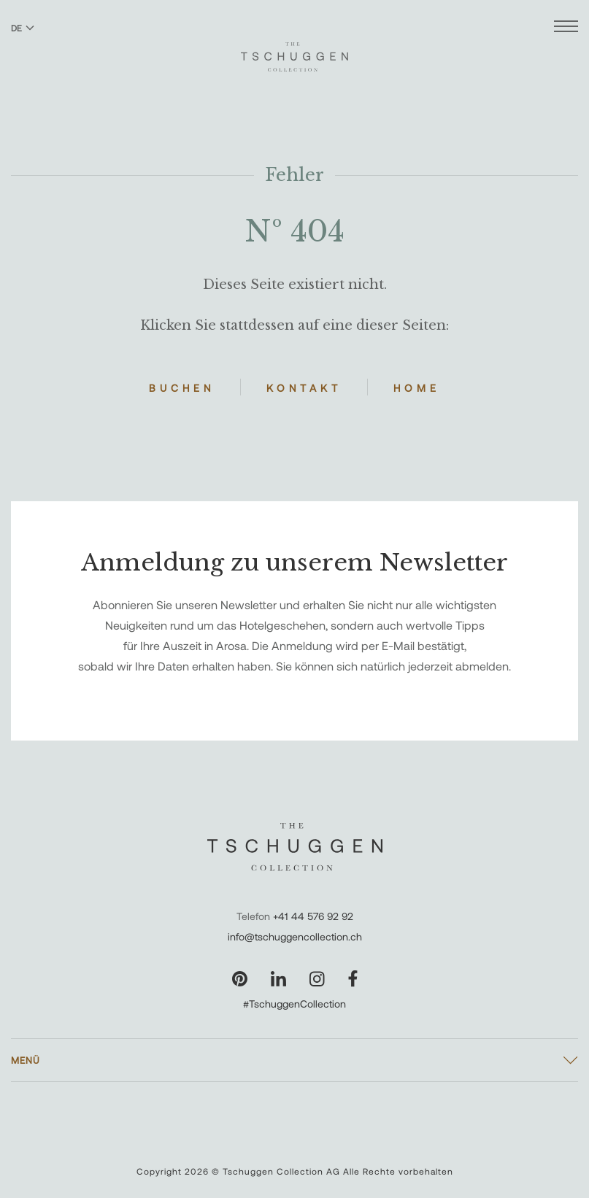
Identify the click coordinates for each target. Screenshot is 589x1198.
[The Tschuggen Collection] (294, 50)
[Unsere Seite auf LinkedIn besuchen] (278, 978)
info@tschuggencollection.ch (295, 936)
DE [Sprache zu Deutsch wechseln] (22, 28)
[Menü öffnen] (566, 28)
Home (416, 388)
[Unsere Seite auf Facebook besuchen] (353, 978)
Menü (25, 1060)
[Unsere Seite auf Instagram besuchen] (317, 978)
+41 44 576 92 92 (313, 916)
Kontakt (304, 388)
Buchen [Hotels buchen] (182, 388)
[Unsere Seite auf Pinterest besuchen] (239, 978)
